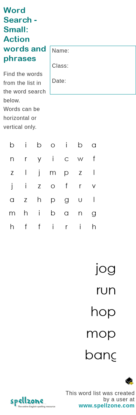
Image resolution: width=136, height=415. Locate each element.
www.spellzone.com (107, 405)
